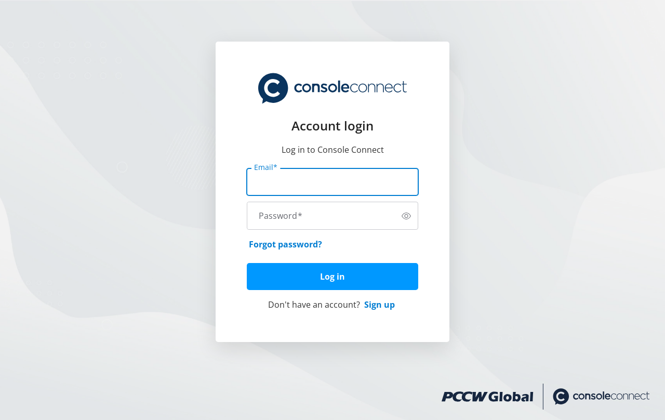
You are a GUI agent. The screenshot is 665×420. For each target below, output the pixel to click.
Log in (332, 276)
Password (280, 215)
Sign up (379, 304)
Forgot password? (285, 244)
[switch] (406, 215)
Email (265, 167)
